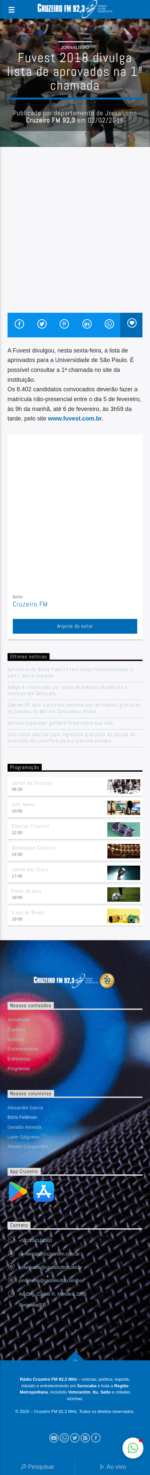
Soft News (23, 804)
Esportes (17, 1029)
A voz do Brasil (28, 912)
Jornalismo (75, 47)
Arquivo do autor (75, 626)
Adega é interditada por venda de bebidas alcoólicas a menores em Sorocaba (67, 690)
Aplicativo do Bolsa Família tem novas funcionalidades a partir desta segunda (70, 672)
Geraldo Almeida (25, 1127)
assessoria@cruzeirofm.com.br (50, 1267)
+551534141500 (35, 1240)
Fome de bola (26, 891)
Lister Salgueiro (23, 1137)
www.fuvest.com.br (75, 418)
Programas (19, 1068)
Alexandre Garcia (25, 1107)
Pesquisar (37, 1467)
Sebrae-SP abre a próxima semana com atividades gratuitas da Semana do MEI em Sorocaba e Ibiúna (74, 708)
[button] (132, 1448)
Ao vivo (112, 1467)
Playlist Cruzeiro (30, 826)
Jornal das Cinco (30, 869)
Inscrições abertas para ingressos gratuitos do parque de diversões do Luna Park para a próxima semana (71, 737)
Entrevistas (19, 1058)
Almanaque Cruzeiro (33, 847)
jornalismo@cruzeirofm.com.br (50, 1280)
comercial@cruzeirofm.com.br (49, 1254)
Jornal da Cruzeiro (32, 783)
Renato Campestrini (28, 1146)
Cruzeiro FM (30, 604)
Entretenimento (23, 1049)
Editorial (16, 1039)
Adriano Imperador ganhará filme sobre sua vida (60, 723)
